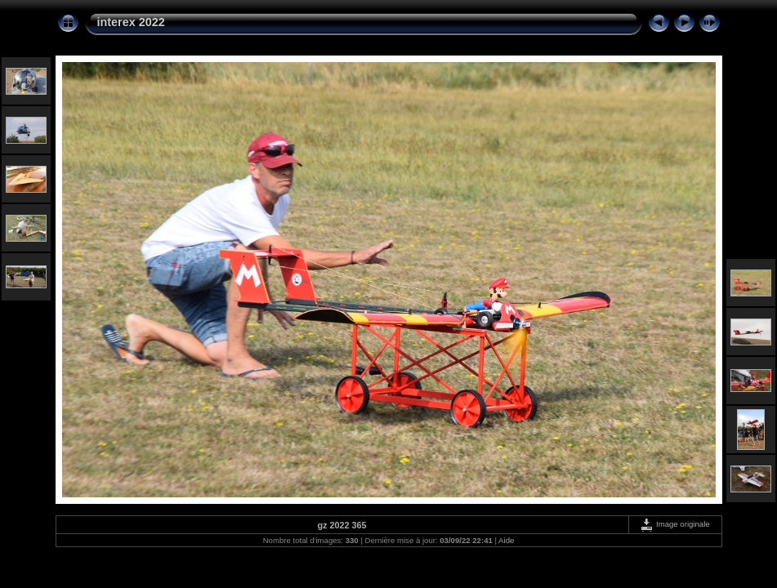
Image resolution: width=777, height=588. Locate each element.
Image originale (674, 523)
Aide (506, 540)
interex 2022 (131, 22)
